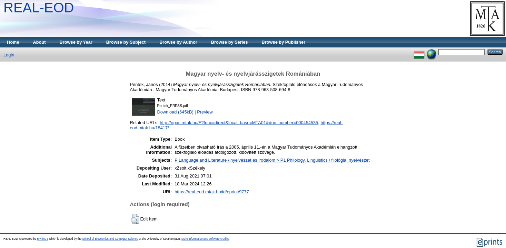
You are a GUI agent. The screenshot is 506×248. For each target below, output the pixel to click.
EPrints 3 (42, 238)
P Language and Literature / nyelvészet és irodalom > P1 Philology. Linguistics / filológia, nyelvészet (272, 160)
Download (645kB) (175, 112)
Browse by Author (178, 42)
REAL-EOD (38, 7)
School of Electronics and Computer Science (110, 238)
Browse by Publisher (284, 42)
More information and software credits (205, 238)
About (39, 42)
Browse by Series (229, 42)
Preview (205, 112)
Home (13, 42)
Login (8, 54)
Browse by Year (76, 42)
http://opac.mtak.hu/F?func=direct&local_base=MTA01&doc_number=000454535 (239, 122)
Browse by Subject (126, 42)
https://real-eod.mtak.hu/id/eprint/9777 (212, 191)
